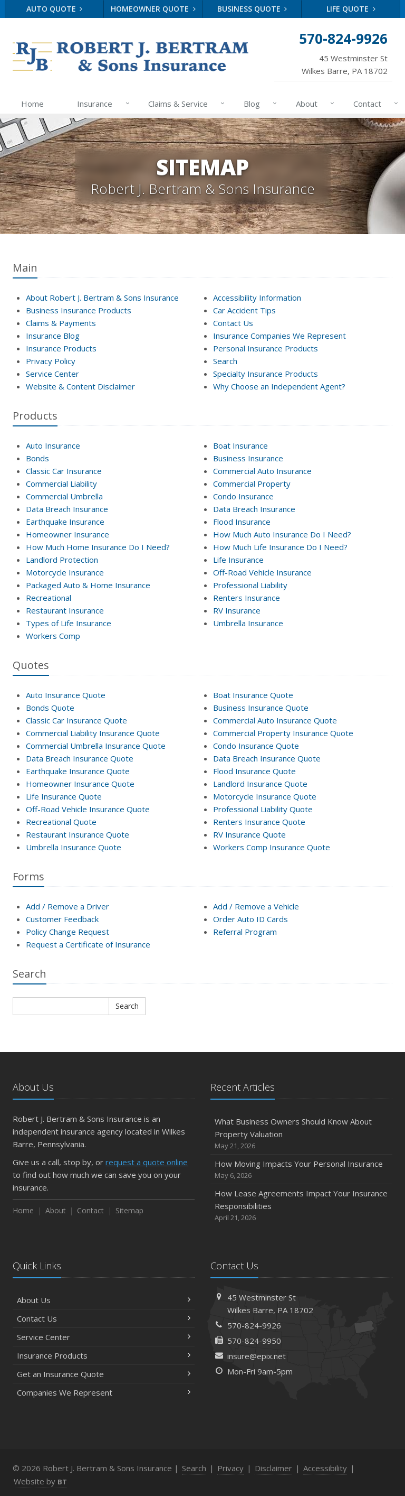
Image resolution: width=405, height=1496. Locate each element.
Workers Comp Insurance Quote (271, 847)
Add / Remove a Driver (67, 906)
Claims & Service (184, 103)
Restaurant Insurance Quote (77, 834)
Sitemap (129, 1210)
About (313, 103)
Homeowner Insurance (67, 534)
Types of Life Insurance (68, 623)
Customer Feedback (62, 919)
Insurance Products (61, 348)
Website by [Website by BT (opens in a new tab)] (40, 1481)
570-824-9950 (254, 1340)
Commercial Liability (61, 483)
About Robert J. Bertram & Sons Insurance (102, 297)
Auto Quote (54, 9)
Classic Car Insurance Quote (76, 720)
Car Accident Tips (244, 310)
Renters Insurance (246, 597)
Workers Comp (53, 635)
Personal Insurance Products (265, 348)
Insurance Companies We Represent (279, 335)
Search (225, 361)
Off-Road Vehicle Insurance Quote (88, 809)
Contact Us (233, 323)
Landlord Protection (62, 559)
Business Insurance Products (78, 310)
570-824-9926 (254, 1325)
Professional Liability (250, 585)
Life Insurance (238, 559)
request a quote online (146, 1162)
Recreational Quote (61, 821)
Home (32, 103)
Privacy (230, 1468)
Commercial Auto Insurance (262, 471)
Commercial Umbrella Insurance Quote (96, 745)
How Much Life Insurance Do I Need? (280, 547)
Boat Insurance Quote (253, 695)
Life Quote (350, 9)
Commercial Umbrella (64, 496)
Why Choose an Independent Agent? (279, 386)
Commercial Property (252, 483)
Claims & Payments (61, 323)
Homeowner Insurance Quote (80, 783)
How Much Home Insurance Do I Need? (98, 547)
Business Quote (252, 9)
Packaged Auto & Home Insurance (88, 585)
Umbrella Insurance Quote (73, 847)
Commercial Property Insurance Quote (283, 733)
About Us (103, 1300)
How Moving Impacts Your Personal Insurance (301, 1169)
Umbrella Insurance (248, 623)
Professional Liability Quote (263, 809)
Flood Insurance (242, 521)
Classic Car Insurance (64, 471)
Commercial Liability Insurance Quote (93, 733)
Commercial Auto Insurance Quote (275, 720)
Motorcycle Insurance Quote (264, 796)
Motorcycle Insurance (65, 572)
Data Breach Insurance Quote (79, 758)
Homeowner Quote (153, 9)
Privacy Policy (50, 361)
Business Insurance (248, 458)
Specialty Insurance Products (265, 373)
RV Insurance (237, 610)
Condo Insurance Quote (256, 745)
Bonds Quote (50, 707)
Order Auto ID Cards (250, 919)
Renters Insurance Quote (259, 821)
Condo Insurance (243, 496)
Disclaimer (273, 1468)
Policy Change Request (67, 931)
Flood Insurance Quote (254, 771)
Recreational (48, 597)
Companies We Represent (103, 1392)
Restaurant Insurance (65, 610)
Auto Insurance (53, 445)
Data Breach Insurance (67, 509)
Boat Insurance (240, 445)
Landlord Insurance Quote (260, 783)
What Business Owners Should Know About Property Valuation (301, 1133)
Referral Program (245, 931)
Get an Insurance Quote (103, 1374)
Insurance (101, 103)
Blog (258, 103)
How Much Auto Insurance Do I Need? (282, 534)
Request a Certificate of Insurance (88, 944)
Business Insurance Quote (260, 707)
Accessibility (325, 1468)
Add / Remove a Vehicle (256, 906)
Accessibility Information (257, 297)
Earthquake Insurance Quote (78, 771)
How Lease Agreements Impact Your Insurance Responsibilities (301, 1205)
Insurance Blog (53, 335)
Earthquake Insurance (65, 521)
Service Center (52, 373)
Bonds (37, 458)
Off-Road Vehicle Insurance (262, 572)
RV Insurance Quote (249, 834)
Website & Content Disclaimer (80, 386)
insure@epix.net (256, 1356)
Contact (373, 103)
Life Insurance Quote (64, 796)
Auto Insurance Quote (65, 695)
